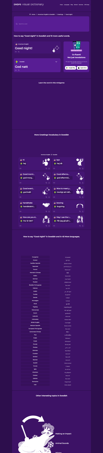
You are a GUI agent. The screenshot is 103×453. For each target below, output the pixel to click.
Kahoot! (76, 4)
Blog (72, 4)
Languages (66, 4)
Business (81, 4)
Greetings (60, 14)
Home (33, 14)
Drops (61, 4)
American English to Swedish (46, 14)
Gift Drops (86, 4)
